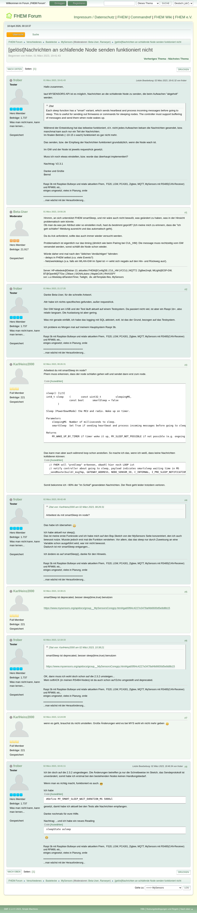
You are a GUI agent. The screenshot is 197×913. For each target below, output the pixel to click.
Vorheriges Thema (155, 58)
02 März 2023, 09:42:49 (54, 499)
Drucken (183, 69)
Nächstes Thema (178, 58)
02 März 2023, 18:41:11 (54, 766)
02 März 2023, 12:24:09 (54, 717)
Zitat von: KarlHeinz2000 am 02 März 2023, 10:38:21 (76, 647)
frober (17, 80)
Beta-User (93, 42)
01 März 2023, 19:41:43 (54, 80)
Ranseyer (105, 42)
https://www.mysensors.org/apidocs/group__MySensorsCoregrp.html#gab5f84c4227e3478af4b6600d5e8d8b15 (107, 608)
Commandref (140, 17)
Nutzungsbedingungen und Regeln (163, 909)
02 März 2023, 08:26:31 (54, 364)
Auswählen (56, 381)
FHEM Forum (27, 16)
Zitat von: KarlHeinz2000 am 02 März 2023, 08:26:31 (76, 507)
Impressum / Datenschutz (94, 17)
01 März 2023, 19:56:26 (54, 211)
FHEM (122, 17)
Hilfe (143, 909)
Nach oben (14, 872)
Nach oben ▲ (186, 909)
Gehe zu (139, 887)
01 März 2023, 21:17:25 (54, 288)
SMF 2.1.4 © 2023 (12, 909)
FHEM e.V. (183, 17)
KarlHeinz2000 (23, 364)
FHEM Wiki (163, 17)
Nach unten (15, 69)
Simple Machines (30, 909)
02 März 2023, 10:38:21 (54, 591)
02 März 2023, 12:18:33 (54, 640)
